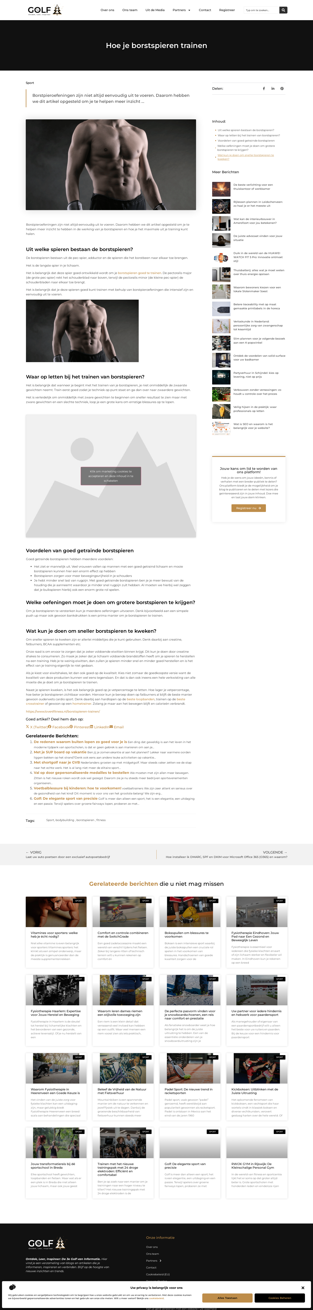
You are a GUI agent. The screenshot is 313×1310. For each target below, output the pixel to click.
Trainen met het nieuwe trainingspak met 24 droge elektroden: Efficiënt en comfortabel (118, 1169)
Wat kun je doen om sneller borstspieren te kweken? (246, 157)
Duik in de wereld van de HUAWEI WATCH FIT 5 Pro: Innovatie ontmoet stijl (258, 257)
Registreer (227, 10)
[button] (303, 1288)
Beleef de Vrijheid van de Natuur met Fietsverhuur (122, 1091)
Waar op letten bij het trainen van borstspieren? (249, 135)
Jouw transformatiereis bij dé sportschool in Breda (53, 1165)
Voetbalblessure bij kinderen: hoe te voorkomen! (77, 788)
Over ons (107, 10)
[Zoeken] (283, 10)
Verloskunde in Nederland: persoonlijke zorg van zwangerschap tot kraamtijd (258, 325)
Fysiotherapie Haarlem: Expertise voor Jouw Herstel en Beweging (56, 1013)
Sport (30, 83)
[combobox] (261, 10)
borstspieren (85, 820)
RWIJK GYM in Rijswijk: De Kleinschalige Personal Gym (252, 1165)
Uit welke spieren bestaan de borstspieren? (246, 130)
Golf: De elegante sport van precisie (66, 798)
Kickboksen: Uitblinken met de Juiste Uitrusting (254, 1091)
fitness (101, 820)
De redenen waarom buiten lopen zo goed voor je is (80, 742)
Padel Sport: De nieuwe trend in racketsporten (189, 1091)
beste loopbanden (141, 699)
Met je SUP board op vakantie (60, 752)
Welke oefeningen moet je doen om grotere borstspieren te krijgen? (246, 147)
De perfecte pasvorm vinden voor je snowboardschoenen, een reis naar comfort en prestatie (190, 1014)
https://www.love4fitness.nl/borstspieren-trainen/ (63, 711)
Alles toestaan (227, 1298)
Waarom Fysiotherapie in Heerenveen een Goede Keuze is (55, 1091)
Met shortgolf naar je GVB (57, 762)
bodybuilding (65, 820)
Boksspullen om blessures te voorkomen (187, 934)
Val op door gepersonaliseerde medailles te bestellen (81, 773)
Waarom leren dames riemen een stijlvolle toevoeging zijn (120, 1013)
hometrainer (81, 704)
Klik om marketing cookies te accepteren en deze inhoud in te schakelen (110, 476)
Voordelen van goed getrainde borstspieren (246, 140)
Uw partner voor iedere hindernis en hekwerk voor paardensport (256, 1013)
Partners (182, 10)
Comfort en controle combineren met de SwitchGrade (123, 934)
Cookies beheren (280, 1298)
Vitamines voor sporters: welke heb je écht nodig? (54, 934)
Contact (205, 10)
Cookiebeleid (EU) (158, 1274)
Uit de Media (155, 10)
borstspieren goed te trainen (139, 273)
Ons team (129, 10)
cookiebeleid (156, 1298)
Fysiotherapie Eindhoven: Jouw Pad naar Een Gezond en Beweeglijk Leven (255, 936)
